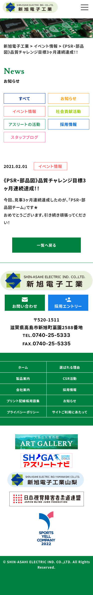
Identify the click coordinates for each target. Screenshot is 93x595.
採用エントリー (68, 303)
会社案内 (23, 389)
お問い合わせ (25, 303)
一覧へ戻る (46, 245)
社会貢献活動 (68, 111)
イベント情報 (24, 111)
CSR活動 (70, 378)
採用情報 (68, 124)
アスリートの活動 (24, 124)
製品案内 (23, 378)
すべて (24, 98)
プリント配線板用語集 (23, 400)
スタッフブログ (24, 137)
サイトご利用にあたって (69, 412)
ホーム (23, 367)
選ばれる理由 (70, 367)
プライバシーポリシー (23, 412)
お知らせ (68, 98)
